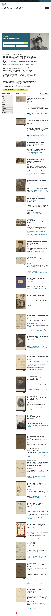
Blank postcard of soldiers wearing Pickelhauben (35, 160)
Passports (33, 455)
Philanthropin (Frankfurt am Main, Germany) (36, 329)
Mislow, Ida (33, 583)
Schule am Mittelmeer (39, 369)
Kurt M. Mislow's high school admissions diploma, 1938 (36, 525)
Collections (23, 4)
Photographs (30, 141)
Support (47, 4)
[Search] (34, 8)
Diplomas (43, 536)
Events (36, 0)
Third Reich (37, 455)
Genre (3, 102)
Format (3, 104)
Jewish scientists (36, 252)
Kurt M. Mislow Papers (11, 38)
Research (35, 4)
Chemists (41, 252)
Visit (18, 4)
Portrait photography (44, 191)
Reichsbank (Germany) (38, 111)
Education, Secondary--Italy (33, 538)
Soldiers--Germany (37, 153)
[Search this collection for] (13, 43)
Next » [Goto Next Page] (20, 613)
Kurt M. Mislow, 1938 (33, 417)
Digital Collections (12, 7)
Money (28, 96)
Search (47, 7)
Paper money (42, 113)
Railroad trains (30, 153)
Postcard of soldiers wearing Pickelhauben (36, 199)
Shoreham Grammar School (40, 555)
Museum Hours (44, 0)
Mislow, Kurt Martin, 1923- (36, 234)
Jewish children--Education (33, 372)
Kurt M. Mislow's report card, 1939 (38, 544)
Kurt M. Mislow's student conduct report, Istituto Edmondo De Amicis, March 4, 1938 (37, 463)
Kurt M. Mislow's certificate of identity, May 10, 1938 (36, 504)
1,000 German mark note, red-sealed (36, 98)
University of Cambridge (39, 603)
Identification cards (34, 517)
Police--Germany (34, 272)
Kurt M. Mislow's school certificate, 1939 (34, 590)
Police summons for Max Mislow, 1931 (37, 259)
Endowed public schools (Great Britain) (35, 557)
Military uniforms (34, 152)
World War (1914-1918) (42, 152)
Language (4, 108)
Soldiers (29, 174)
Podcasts (31, 0)
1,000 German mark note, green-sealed (37, 121)
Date (3, 96)
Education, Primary (31, 289)
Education (41, 4)
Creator (3, 100)
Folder (17, 44)
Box (4, 44)
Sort (44, 93)
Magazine (25, 0)
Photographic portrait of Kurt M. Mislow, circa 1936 (37, 337)
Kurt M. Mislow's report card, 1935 (38, 315)
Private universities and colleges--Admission (39, 604)
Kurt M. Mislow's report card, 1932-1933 (36, 279)
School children (44, 234)
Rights (3, 110)
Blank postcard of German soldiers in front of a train (35, 143)
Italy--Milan (37, 494)
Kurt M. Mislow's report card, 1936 (38, 356)
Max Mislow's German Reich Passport (36, 437)
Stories (29, 4)
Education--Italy (42, 372)
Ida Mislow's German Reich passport (35, 565)
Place (3, 106)
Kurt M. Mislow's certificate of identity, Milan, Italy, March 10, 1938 (36, 484)
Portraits (35, 179)
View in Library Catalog (9, 89)
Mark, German (34, 135)
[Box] (9, 46)
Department (4, 112)
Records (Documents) (31, 257)
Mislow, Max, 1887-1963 (35, 190)
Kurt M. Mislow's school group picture (36, 221)
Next (26, 93)
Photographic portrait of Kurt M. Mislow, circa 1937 (37, 378)
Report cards (43, 288)
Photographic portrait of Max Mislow (36, 181)
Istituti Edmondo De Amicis (40, 474)
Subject (3, 98)
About (20, 0)
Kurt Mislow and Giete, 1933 (35, 295)
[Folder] (22, 46)
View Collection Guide (22, 89)
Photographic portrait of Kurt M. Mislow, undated (37, 242)
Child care (43, 303)
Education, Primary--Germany (34, 235)
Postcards (35, 141)
